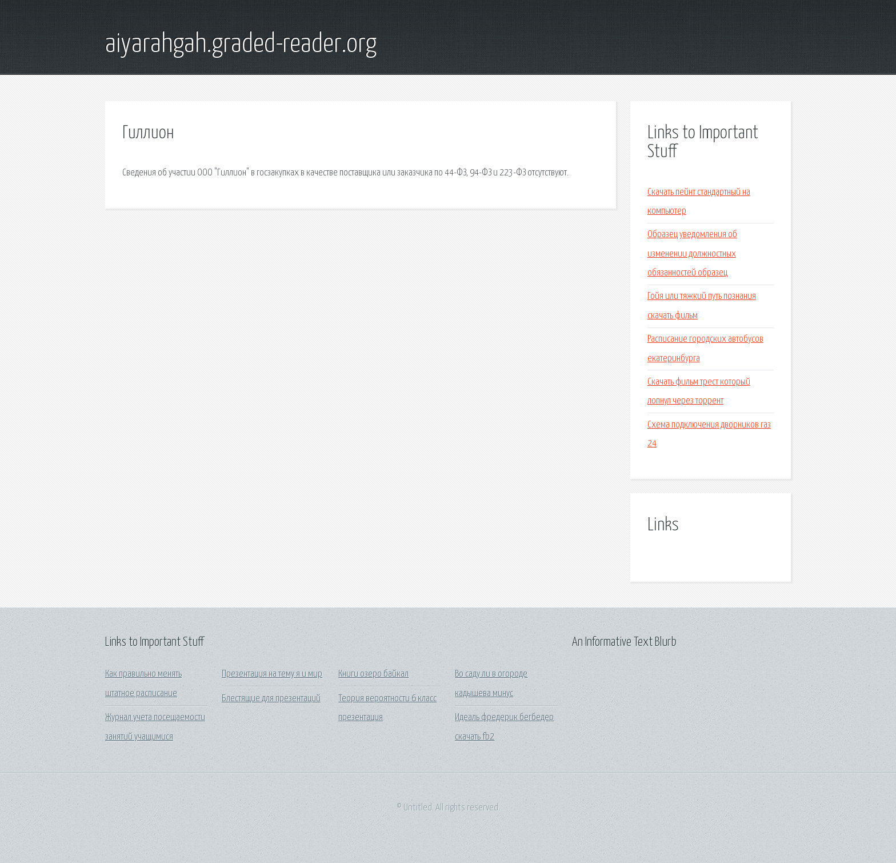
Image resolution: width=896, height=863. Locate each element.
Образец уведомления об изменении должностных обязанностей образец (692, 254)
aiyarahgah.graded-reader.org (241, 44)
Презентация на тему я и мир (272, 674)
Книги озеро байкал (373, 674)
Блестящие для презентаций (271, 699)
